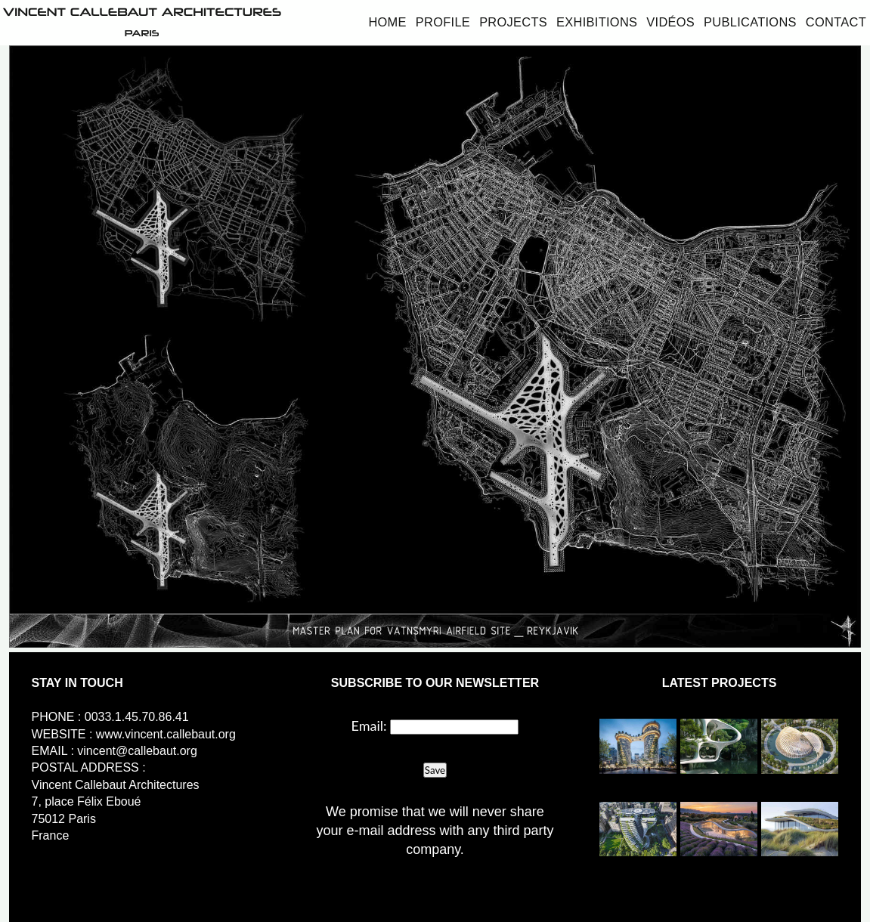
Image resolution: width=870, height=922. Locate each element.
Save (435, 770)
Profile (443, 22)
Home (387, 22)
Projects (513, 22)
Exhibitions (596, 22)
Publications (750, 22)
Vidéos (670, 22)
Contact (836, 22)
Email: (369, 725)
